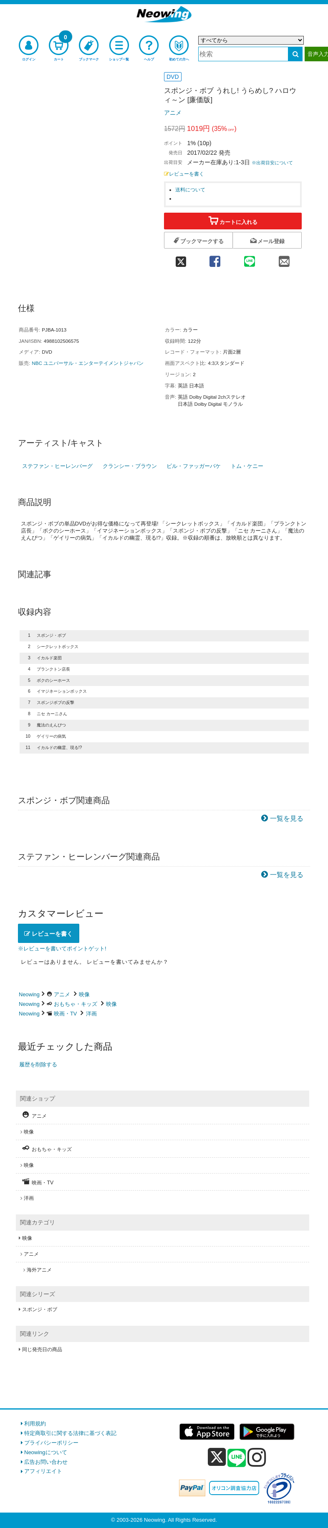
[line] (236, 1458)
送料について (190, 189)
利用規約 (35, 1423)
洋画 (91, 1013)
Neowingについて (45, 1452)
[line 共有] (249, 258)
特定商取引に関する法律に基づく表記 (70, 1433)
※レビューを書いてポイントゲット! (62, 948)
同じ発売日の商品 (42, 1349)
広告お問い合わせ (46, 1462)
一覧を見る (286, 818)
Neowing (29, 994)
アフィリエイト (43, 1471)
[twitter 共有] (180, 258)
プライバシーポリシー (51, 1443)
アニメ (173, 112)
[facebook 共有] (214, 258)
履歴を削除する (38, 1064)
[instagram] (256, 1457)
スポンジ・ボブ (39, 1309)
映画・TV (65, 1013)
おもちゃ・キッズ (75, 1004)
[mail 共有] (284, 258)
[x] (217, 1457)
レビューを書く (184, 173)
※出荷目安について (272, 162)
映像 (84, 994)
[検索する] (295, 54)
